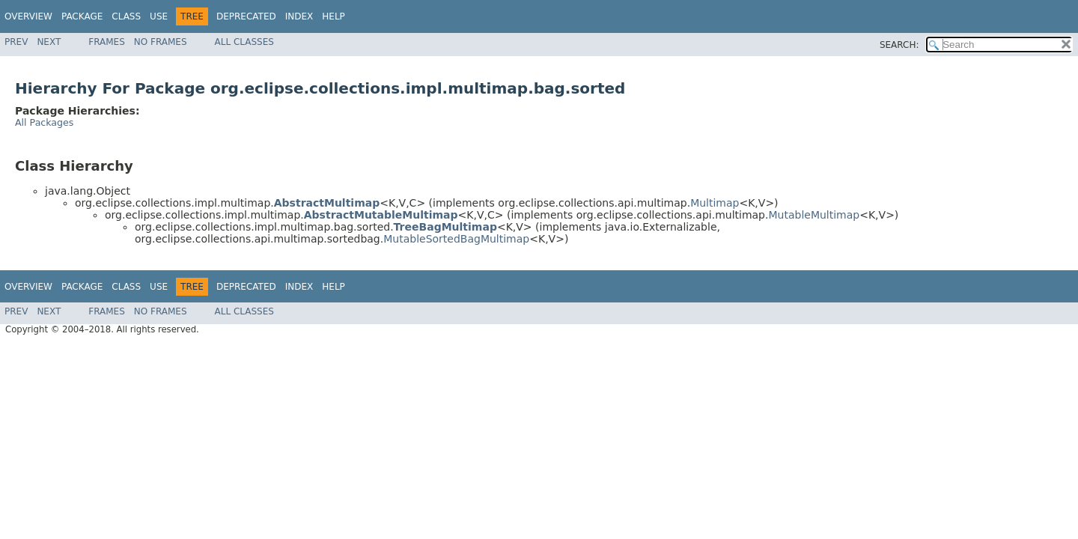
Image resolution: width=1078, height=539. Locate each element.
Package (82, 16)
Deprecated (246, 16)
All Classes (244, 42)
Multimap (714, 203)
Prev (16, 42)
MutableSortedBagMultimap (456, 239)
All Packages (44, 122)
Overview (28, 16)
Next (49, 42)
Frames (106, 42)
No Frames (160, 42)
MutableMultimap (813, 215)
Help (333, 16)
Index (299, 16)
